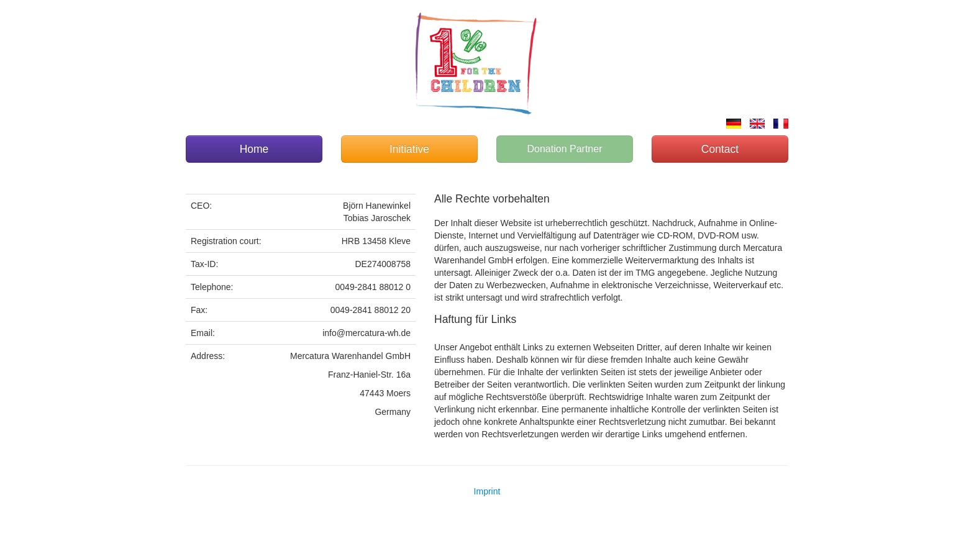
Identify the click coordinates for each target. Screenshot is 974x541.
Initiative (409, 149)
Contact (720, 149)
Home (254, 149)
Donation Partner (565, 148)
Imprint (487, 491)
